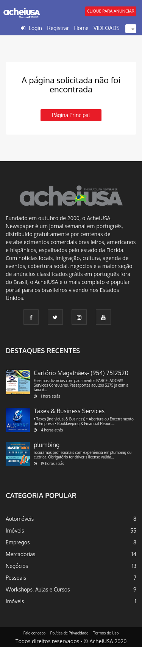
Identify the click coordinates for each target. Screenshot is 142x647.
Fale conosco (34, 633)
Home (81, 28)
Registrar (58, 28)
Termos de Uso (106, 633)
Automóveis (20, 518)
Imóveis (15, 530)
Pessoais (16, 577)
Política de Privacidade (69, 633)
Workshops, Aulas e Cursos (38, 589)
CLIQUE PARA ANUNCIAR (110, 11)
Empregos (18, 542)
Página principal (71, 115)
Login (35, 28)
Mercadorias (20, 554)
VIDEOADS (107, 28)
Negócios (17, 566)
